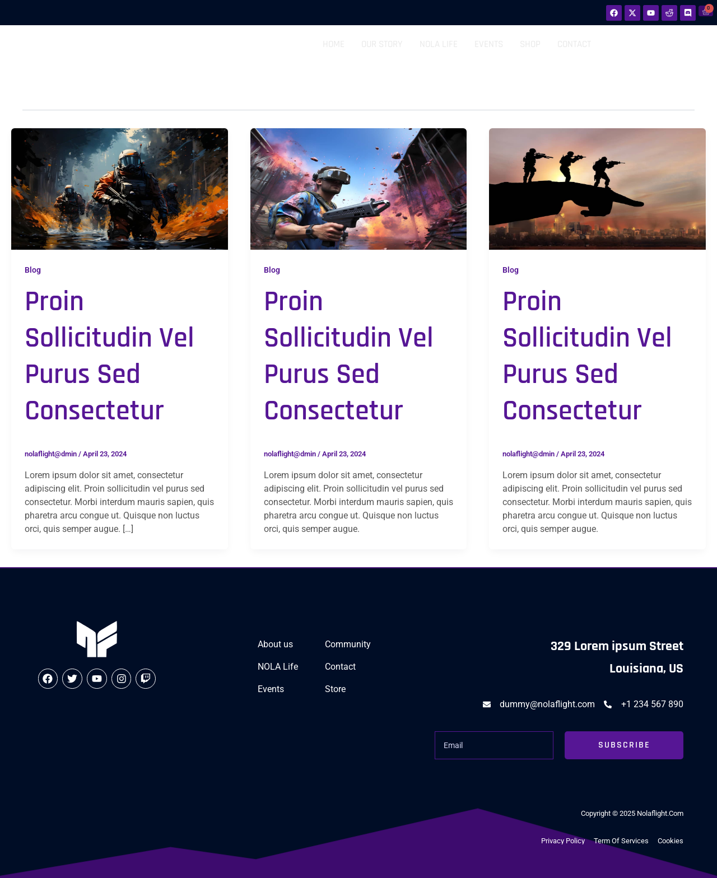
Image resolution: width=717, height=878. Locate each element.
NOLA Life (439, 44)
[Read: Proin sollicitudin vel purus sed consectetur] (119, 188)
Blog (33, 269)
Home (333, 44)
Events (488, 44)
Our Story (382, 44)
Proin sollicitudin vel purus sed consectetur (109, 356)
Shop (530, 44)
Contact (574, 44)
